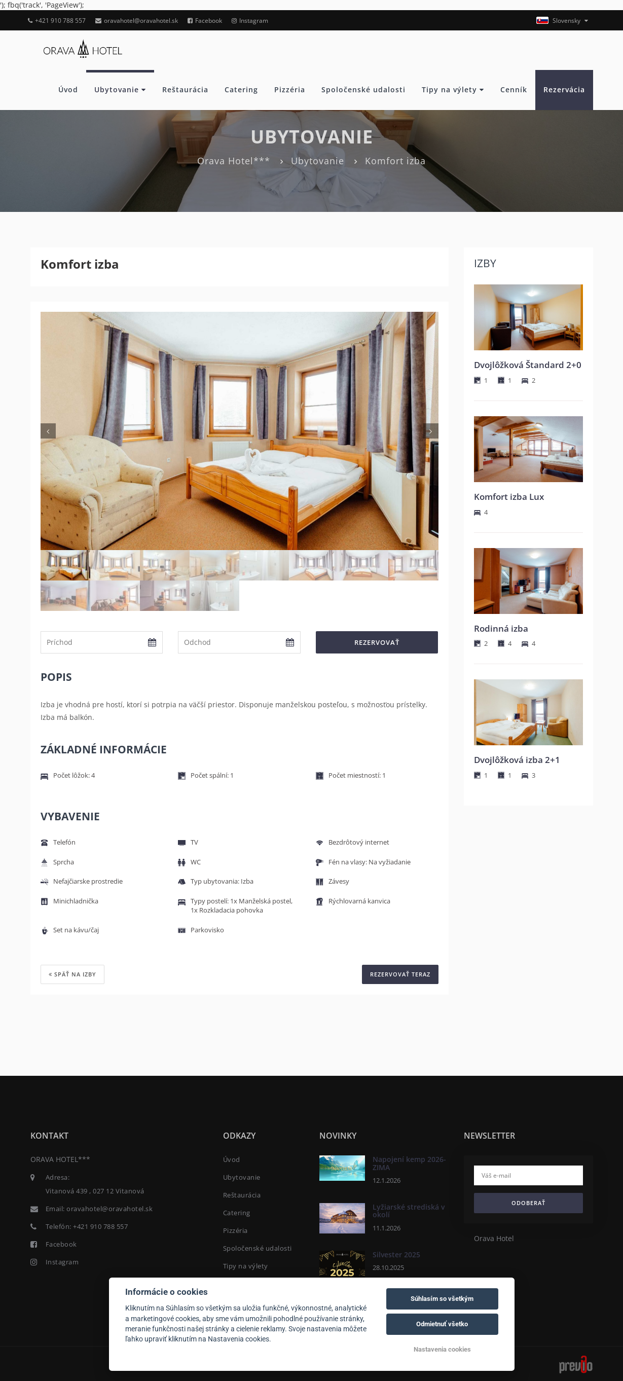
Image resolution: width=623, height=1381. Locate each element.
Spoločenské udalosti (363, 89)
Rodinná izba (501, 628)
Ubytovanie (120, 89)
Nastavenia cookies (442, 1349)
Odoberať (528, 1203)
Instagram (250, 20)
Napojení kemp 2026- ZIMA (409, 1163)
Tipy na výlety (453, 89)
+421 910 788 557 (57, 20)
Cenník (513, 89)
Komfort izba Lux (509, 496)
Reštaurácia (185, 89)
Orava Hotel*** (233, 161)
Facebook (205, 20)
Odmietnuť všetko (442, 1324)
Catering (241, 89)
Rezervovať (376, 642)
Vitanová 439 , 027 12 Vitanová (95, 1190)
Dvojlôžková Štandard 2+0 (527, 365)
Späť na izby (72, 974)
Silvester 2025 (396, 1254)
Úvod (68, 89)
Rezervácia (564, 89)
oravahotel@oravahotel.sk (136, 20)
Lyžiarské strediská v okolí (409, 1210)
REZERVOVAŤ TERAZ (400, 974)
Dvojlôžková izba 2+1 (517, 760)
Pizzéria (289, 89)
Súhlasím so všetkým (442, 1298)
